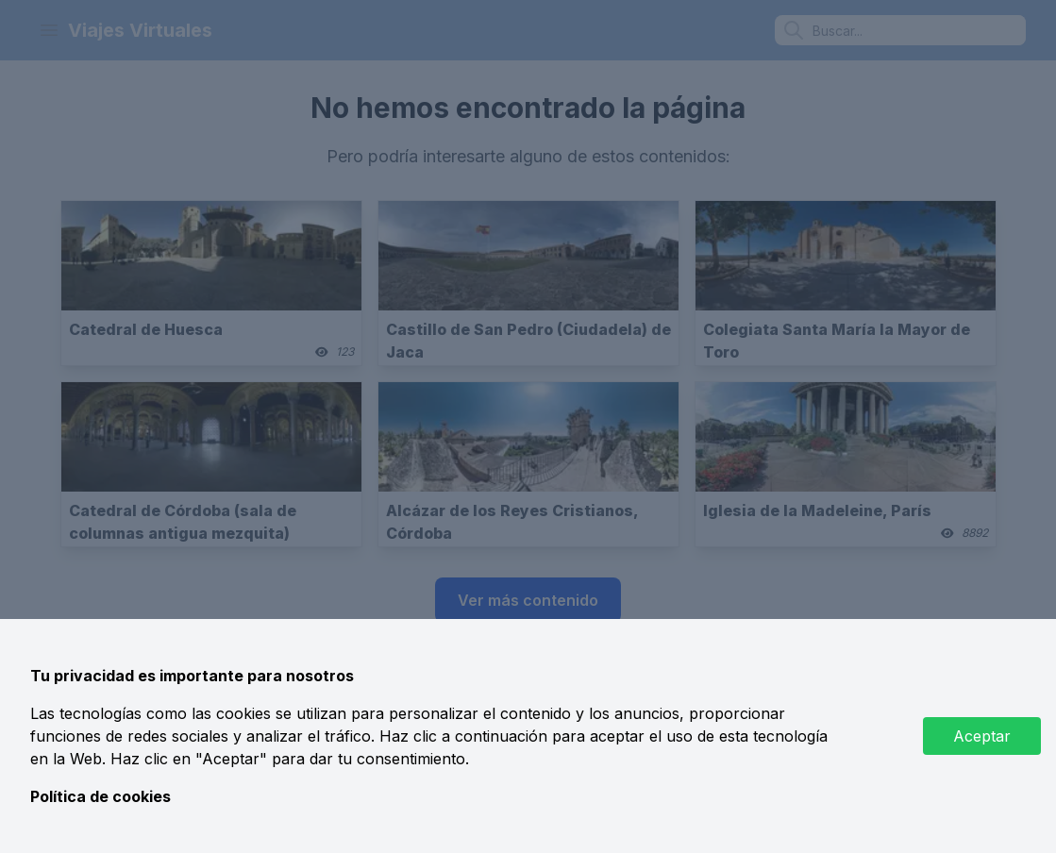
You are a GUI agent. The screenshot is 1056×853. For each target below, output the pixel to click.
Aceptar (982, 736)
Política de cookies (100, 796)
